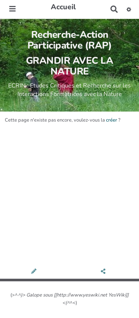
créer (111, 120)
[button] (129, 9)
